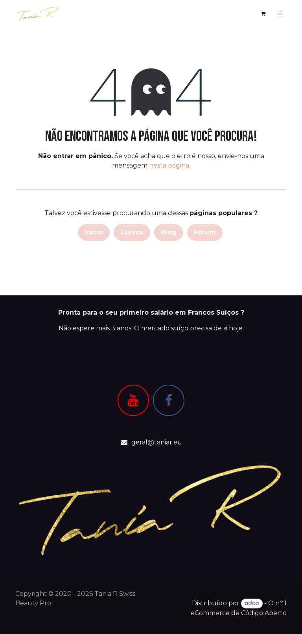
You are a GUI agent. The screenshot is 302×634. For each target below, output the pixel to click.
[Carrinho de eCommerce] (263, 14)
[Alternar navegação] (280, 14)
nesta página (169, 166)
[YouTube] (133, 400)
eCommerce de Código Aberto (239, 613)
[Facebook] (168, 400)
